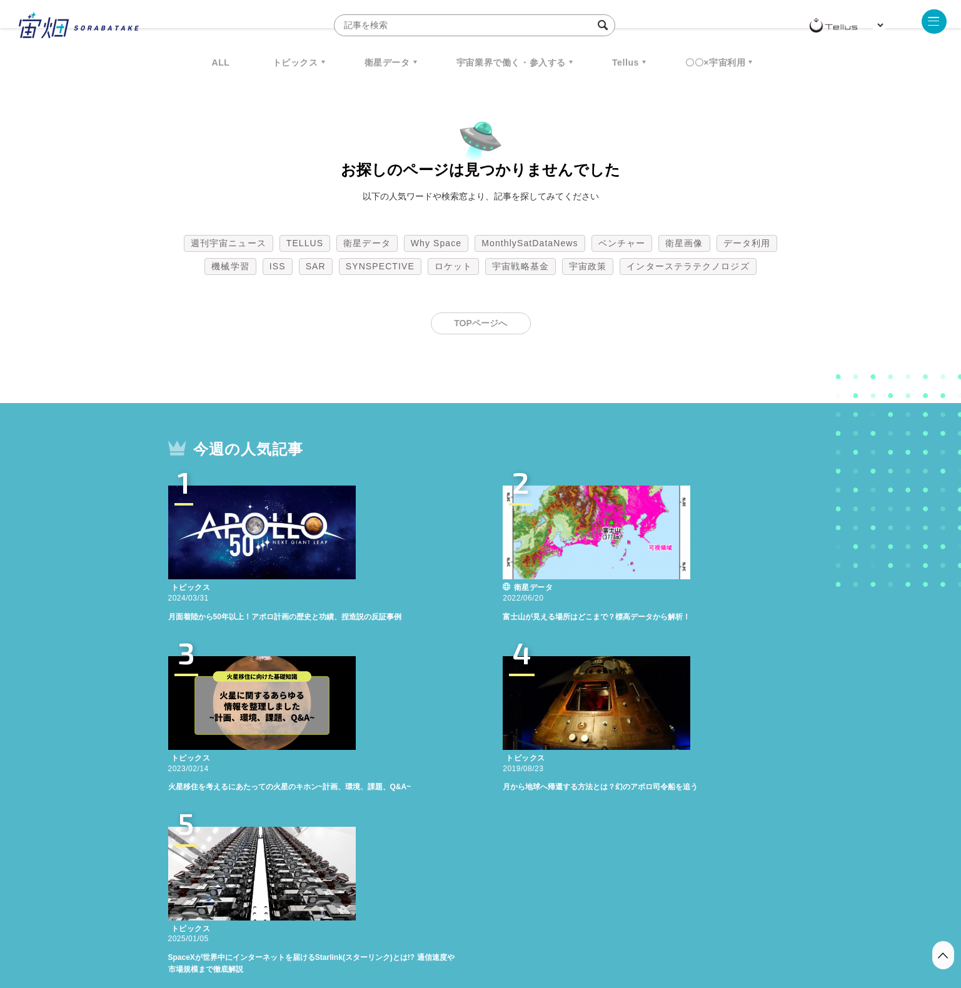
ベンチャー (622, 243)
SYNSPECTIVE (380, 266)
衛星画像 (684, 243)
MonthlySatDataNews (529, 243)
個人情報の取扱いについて (443, 922)
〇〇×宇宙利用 (715, 62)
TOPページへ (480, 323)
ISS (277, 266)
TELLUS (305, 243)
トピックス (295, 62)
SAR (316, 266)
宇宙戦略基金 (520, 266)
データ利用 (747, 243)
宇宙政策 (587, 266)
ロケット (453, 266)
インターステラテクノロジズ (687, 266)
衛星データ (387, 62)
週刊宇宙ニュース (228, 243)
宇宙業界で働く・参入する (511, 62)
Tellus (625, 62)
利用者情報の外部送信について (546, 922)
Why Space (436, 243)
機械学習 (230, 266)
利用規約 (377, 922)
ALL (221, 62)
